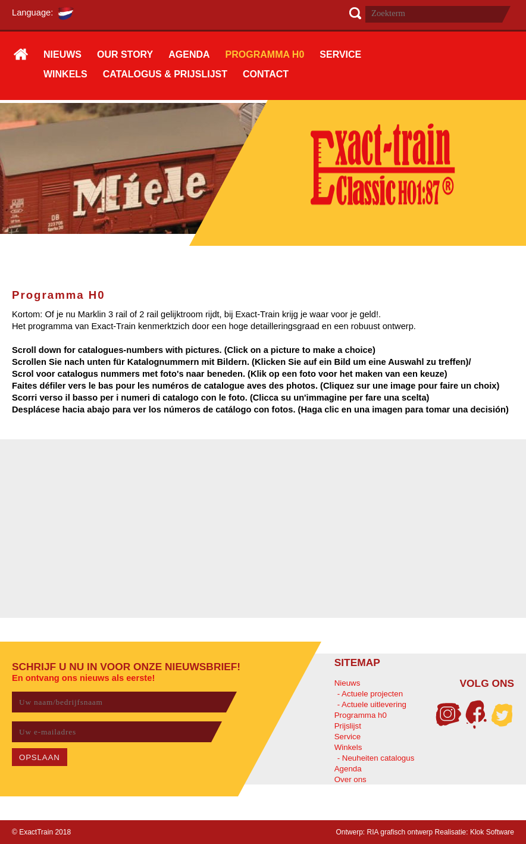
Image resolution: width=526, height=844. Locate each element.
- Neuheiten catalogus (376, 758)
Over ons (350, 779)
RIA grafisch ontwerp (400, 832)
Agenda (348, 768)
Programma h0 (360, 715)
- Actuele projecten (370, 693)
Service (347, 736)
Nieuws (347, 683)
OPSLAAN (39, 757)
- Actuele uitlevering (371, 704)
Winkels (348, 747)
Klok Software (492, 832)
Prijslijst (347, 725)
